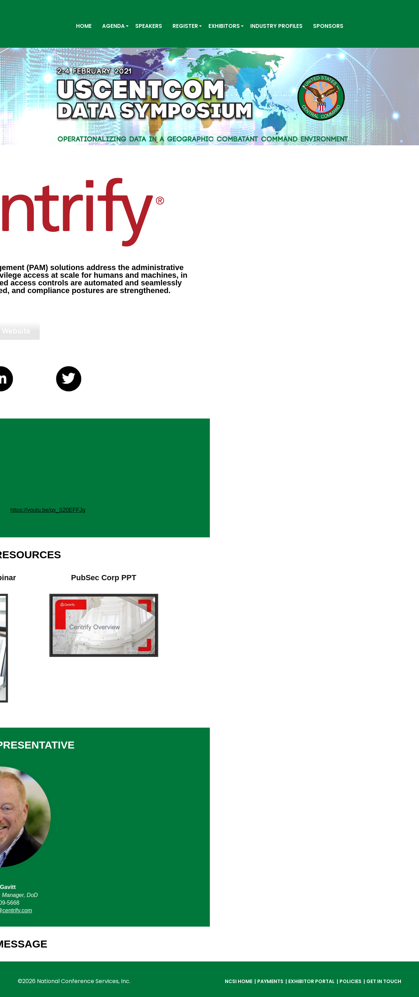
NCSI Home (238, 981)
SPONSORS (328, 26)
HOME (84, 26)
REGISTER (185, 26)
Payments (270, 981)
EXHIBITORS (224, 26)
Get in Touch (383, 981)
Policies (350, 981)
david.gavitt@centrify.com (209, 910)
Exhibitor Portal (311, 981)
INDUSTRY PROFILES (276, 26)
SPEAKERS (148, 26)
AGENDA (113, 26)
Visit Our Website (210, 331)
